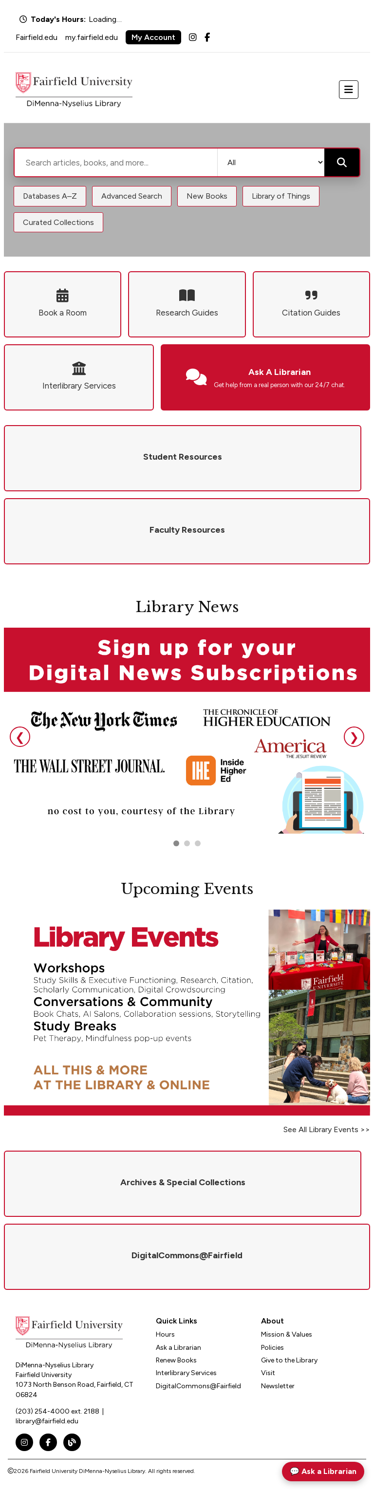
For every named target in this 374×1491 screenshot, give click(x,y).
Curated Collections (58, 222)
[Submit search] (341, 162)
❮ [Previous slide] (20, 737)
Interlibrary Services (186, 1373)
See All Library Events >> (326, 1129)
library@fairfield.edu (47, 1421)
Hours (165, 1334)
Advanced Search (131, 196)
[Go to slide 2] (187, 843)
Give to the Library (289, 1360)
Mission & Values (286, 1334)
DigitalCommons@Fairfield (198, 1386)
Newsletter (278, 1386)
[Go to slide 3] (198, 843)
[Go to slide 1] (176, 843)
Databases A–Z (50, 196)
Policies (272, 1347)
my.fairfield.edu (91, 37)
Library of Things (281, 196)
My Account (153, 37)
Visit (268, 1373)
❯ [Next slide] (354, 737)
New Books (207, 196)
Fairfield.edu (36, 37)
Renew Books (176, 1360)
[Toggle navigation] (348, 89)
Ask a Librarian (178, 1347)
